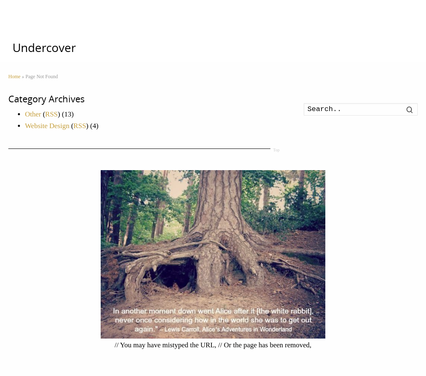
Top (276, 150)
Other (33, 114)
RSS (51, 114)
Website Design (47, 126)
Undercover (44, 47)
